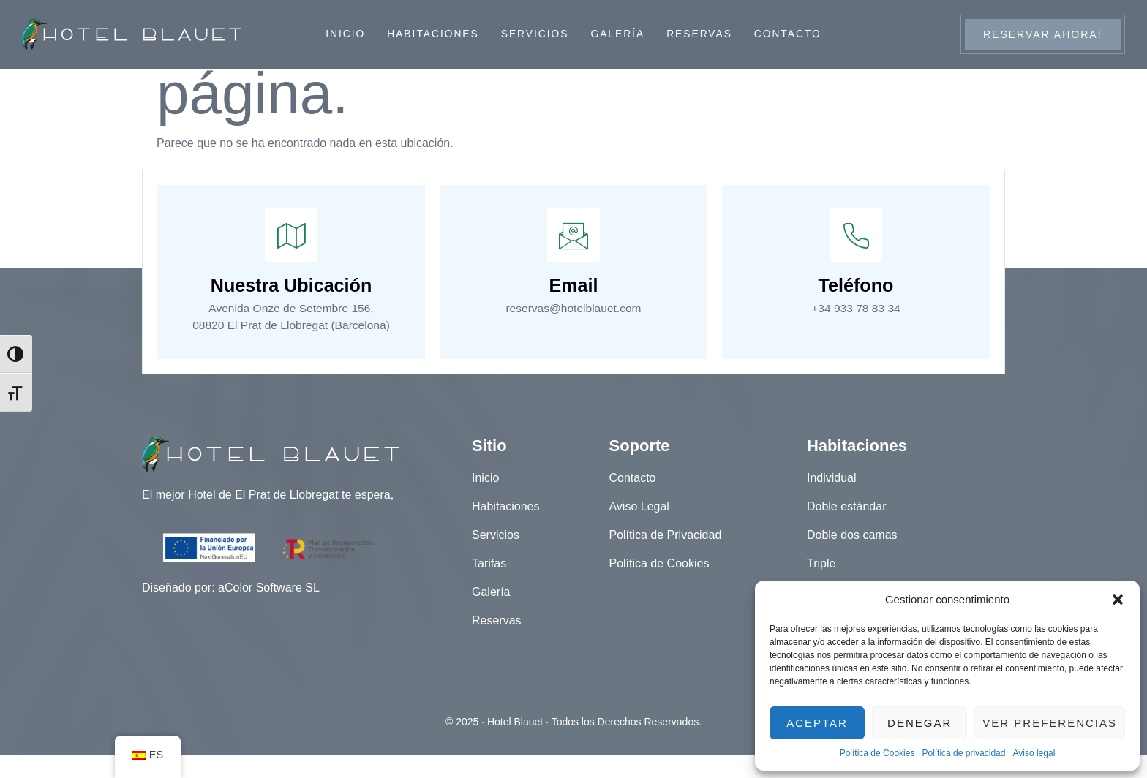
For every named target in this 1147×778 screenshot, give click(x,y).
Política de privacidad (963, 753)
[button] (1117, 599)
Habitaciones (431, 34)
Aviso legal (1033, 753)
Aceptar (817, 723)
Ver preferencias (1049, 723)
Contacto (790, 34)
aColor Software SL (269, 611)
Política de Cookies (877, 753)
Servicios (534, 34)
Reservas (700, 34)
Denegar (919, 723)
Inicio (343, 34)
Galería (618, 34)
